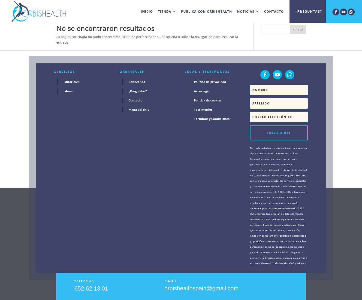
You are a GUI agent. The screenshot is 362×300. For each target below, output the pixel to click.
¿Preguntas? (309, 11)
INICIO (147, 11)
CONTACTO (274, 11)
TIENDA (164, 11)
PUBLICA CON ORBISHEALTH (206, 11)
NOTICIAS (245, 11)
